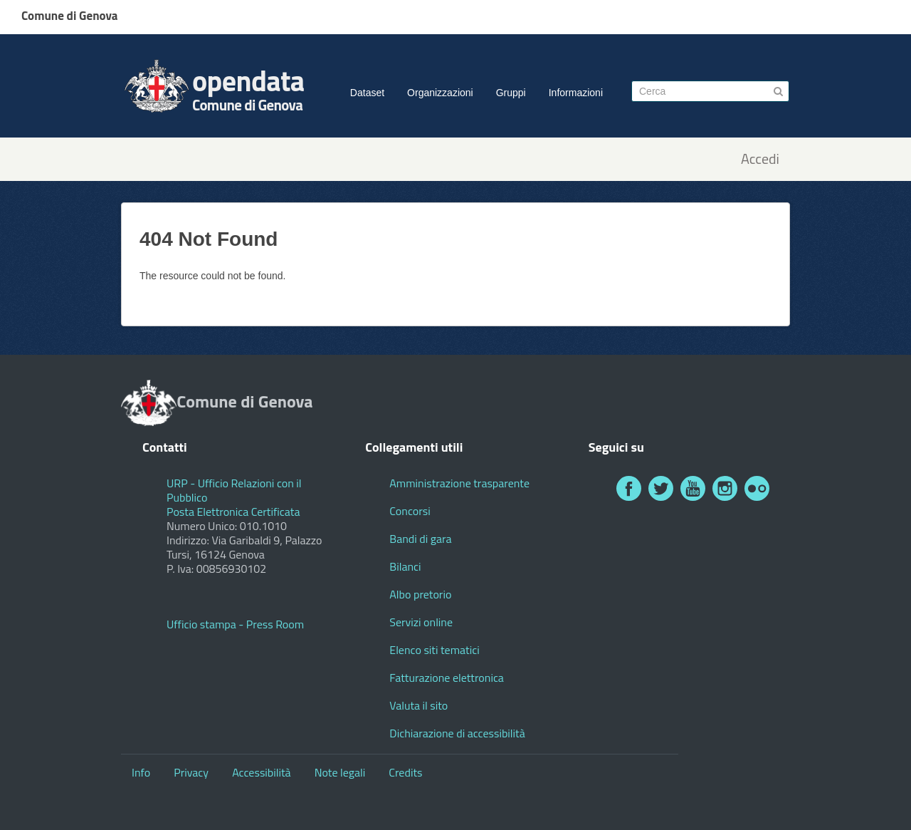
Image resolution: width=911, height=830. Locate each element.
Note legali (340, 772)
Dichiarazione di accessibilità (457, 733)
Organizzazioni (440, 92)
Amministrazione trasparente (459, 483)
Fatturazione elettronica (446, 677)
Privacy (191, 772)
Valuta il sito (418, 705)
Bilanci (405, 566)
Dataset (367, 92)
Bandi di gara (420, 538)
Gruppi (511, 92)
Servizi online (421, 622)
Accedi (760, 159)
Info (141, 772)
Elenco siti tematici (434, 649)
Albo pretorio (420, 594)
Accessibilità (261, 772)
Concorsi (409, 510)
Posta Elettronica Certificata (233, 511)
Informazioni (576, 92)
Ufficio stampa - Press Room (235, 624)
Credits (405, 772)
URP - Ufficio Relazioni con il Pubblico (234, 490)
